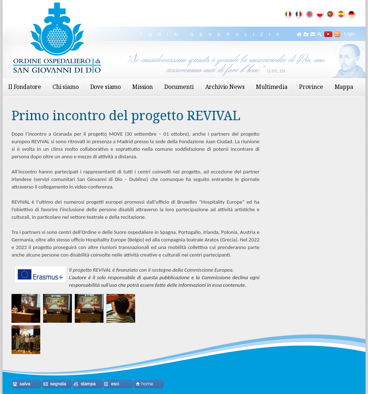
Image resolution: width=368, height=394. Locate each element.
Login (349, 33)
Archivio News (225, 87)
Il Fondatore (24, 87)
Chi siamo (65, 87)
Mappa (344, 87)
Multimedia (271, 87)
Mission (142, 87)
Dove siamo (105, 87)
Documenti (179, 87)
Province (311, 87)
